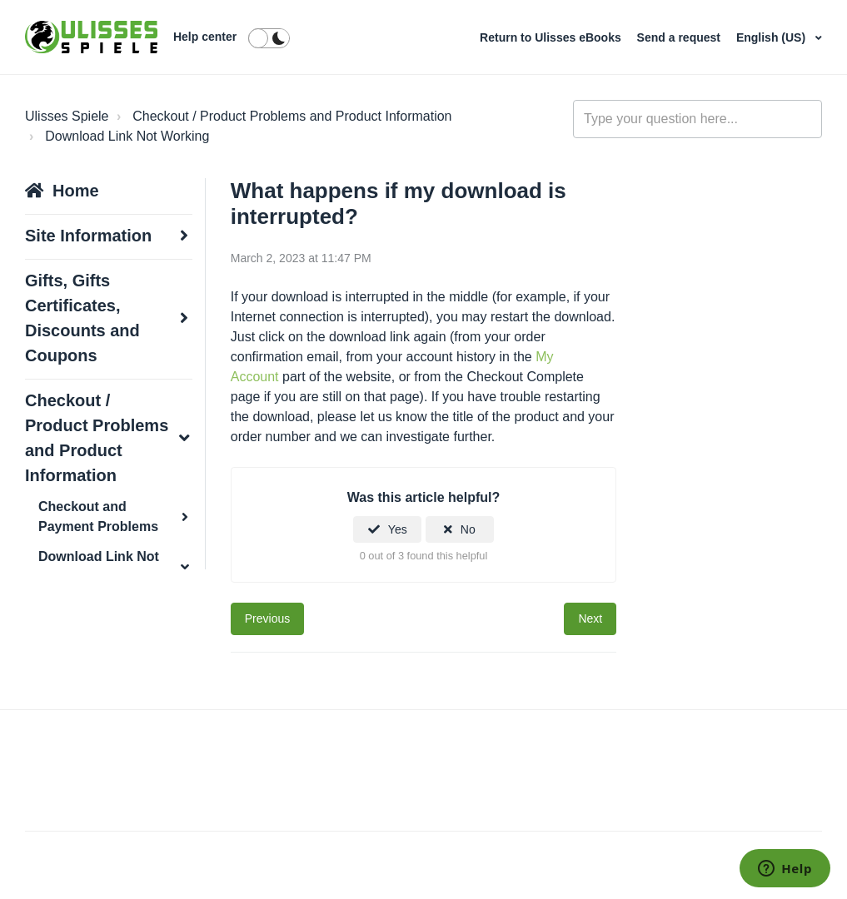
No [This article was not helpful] (468, 529)
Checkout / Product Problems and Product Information (291, 116)
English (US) (772, 37)
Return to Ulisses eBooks (552, 37)
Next (590, 618)
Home (75, 190)
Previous (267, 618)
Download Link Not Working (127, 136)
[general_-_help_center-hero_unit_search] (697, 119)
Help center (205, 36)
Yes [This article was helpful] (397, 529)
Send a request (680, 37)
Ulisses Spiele (66, 116)
